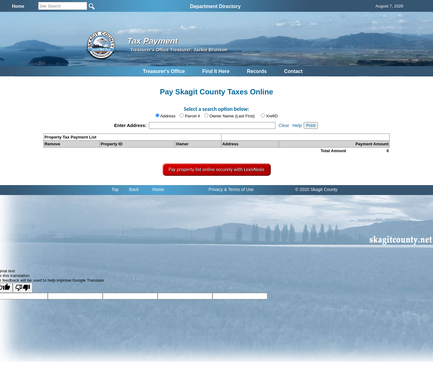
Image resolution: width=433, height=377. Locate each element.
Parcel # (192, 116)
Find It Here (216, 71)
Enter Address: (131, 125)
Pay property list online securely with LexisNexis (217, 169)
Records (257, 71)
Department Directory (215, 6)
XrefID (272, 116)
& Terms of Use (238, 189)
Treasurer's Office (164, 71)
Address (168, 116)
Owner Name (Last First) (232, 116)
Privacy (216, 189)
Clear (284, 125)
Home (158, 189)
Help (297, 125)
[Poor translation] (23, 288)
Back (134, 189)
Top (115, 189)
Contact (293, 71)
